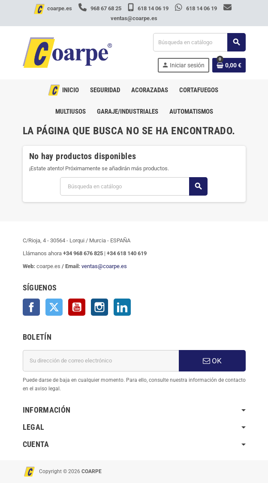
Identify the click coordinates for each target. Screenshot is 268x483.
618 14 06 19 (149, 8)
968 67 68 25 (100, 8)
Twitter (54, 307)
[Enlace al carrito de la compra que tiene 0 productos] (229, 65)
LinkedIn (122, 307)
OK (212, 360)
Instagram (99, 307)
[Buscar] (199, 42)
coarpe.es (59, 8)
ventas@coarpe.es (104, 266)
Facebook (31, 307)
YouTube (76, 307)
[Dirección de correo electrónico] (101, 360)
